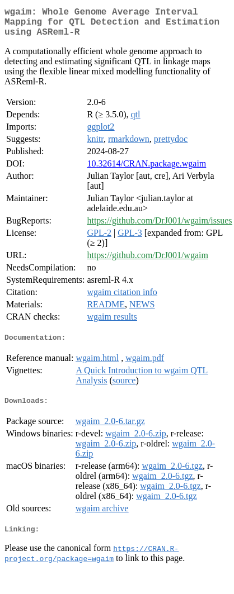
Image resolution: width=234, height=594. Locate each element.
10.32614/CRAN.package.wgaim (146, 170)
